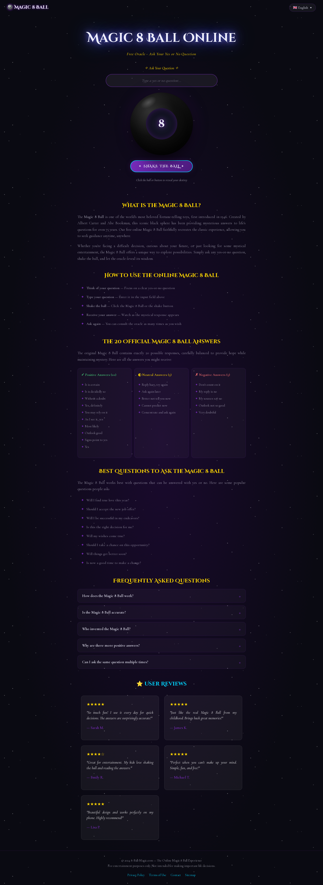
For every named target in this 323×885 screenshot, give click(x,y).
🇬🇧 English (300, 8)
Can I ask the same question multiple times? (115, 662)
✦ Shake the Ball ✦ (161, 166)
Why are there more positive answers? (111, 645)
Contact (176, 875)
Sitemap (190, 875)
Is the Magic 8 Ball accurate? (104, 612)
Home (7, 19)
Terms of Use (157, 875)
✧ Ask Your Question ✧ (161, 68)
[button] (161, 123)
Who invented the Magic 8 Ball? (106, 629)
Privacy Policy (136, 875)
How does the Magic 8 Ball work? (107, 595)
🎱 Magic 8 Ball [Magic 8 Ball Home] (28, 7)
